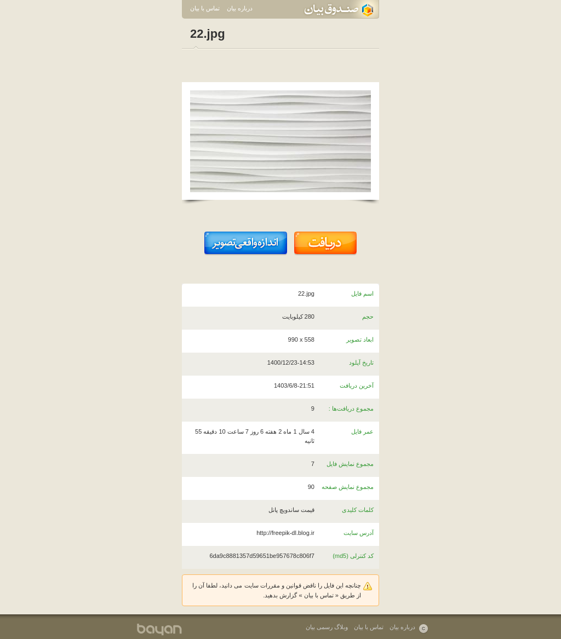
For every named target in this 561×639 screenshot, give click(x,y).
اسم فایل (362, 293)
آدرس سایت (359, 532)
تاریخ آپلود (361, 362)
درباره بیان (240, 8)
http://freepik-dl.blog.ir (285, 532)
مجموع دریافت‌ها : (351, 408)
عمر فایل (362, 431)
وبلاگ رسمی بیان (327, 627)
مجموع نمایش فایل (350, 463)
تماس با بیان (205, 8)
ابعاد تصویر (360, 339)
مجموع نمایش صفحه (348, 486)
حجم (368, 316)
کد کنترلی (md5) (353, 555)
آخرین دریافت (357, 385)
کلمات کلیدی (358, 509)
